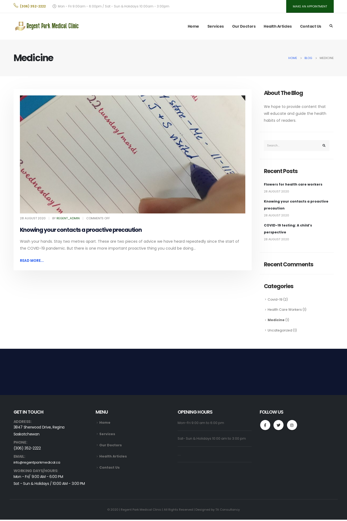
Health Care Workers (285, 311)
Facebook (265, 427)
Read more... (32, 261)
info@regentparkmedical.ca (38, 464)
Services (215, 27)
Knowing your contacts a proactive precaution (81, 231)
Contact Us (310, 27)
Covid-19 (275, 301)
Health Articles (278, 27)
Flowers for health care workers (293, 185)
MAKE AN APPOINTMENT (309, 7)
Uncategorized (280, 331)
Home (193, 27)
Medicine (276, 321)
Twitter (279, 427)
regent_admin (68, 219)
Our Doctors (244, 27)
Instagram (292, 427)
